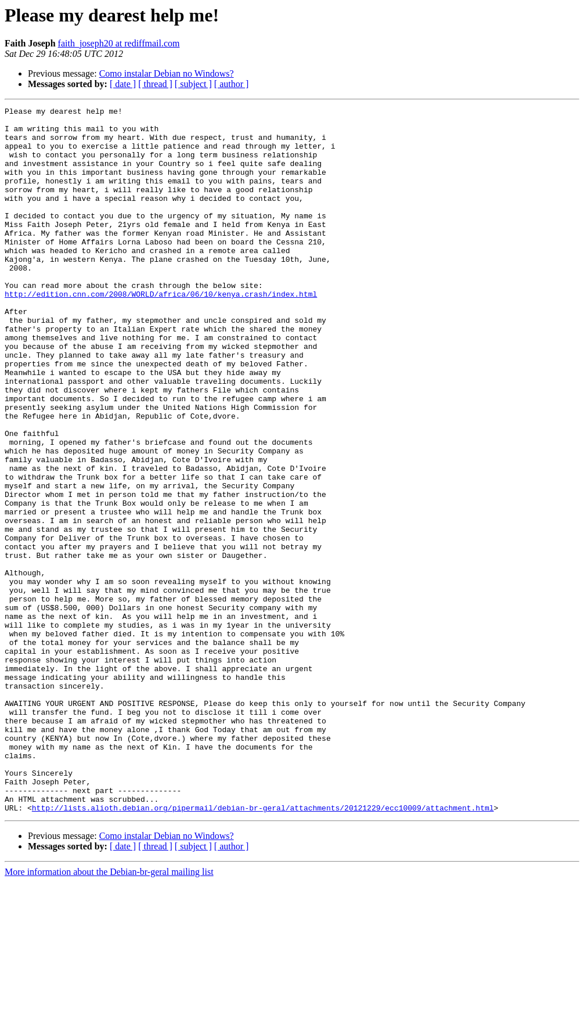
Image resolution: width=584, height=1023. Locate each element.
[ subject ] (193, 84)
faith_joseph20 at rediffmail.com (119, 43)
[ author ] (231, 84)
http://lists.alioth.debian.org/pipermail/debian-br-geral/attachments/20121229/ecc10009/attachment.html (263, 948)
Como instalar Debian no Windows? (166, 73)
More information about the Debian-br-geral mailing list (109, 1013)
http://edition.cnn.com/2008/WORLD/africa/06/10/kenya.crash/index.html (161, 332)
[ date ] (123, 84)
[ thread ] (155, 84)
